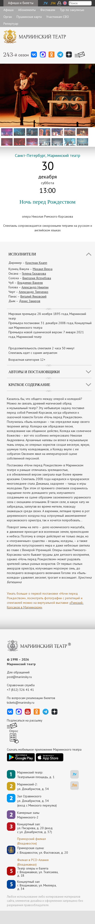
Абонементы (27, 10)
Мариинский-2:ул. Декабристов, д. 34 (33, 786)
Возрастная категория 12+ (26, 360)
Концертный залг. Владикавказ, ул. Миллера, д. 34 (37, 885)
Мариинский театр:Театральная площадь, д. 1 (35, 774)
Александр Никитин (35, 287)
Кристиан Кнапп (36, 263)
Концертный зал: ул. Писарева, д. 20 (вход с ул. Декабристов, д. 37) (35, 828)
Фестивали (47, 10)
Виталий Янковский (33, 296)
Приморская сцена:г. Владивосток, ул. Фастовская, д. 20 (37, 850)
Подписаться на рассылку (24, 720)
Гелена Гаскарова (34, 273)
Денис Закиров (29, 301)
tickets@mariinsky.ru (20, 702)
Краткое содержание (29, 385)
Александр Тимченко (33, 292)
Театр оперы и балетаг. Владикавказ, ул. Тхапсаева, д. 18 (37, 872)
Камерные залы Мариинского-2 (28, 815)
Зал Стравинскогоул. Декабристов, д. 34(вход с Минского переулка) (37, 800)
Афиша (8, 10)
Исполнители (22, 254)
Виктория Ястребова (36, 278)
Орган (7, 17)
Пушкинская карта (29, 17)
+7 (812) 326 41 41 (20, 690)
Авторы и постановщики (34, 372)
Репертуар (10, 24)
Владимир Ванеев (30, 283)
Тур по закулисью (72, 10)
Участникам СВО (57, 17)
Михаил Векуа (42, 269)
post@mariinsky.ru (19, 677)
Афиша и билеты (20, 3)
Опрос (13, 731)
